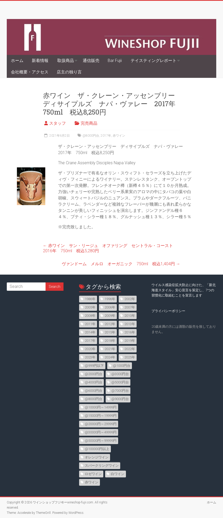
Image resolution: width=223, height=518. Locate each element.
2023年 (90, 357)
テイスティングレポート (153, 60)
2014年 (90, 332)
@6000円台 (93, 391)
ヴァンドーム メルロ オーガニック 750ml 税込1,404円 (121, 263)
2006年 (110, 307)
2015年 (110, 332)
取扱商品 (65, 60)
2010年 (129, 316)
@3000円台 (120, 374)
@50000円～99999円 (101, 441)
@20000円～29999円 (101, 424)
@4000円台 (93, 382)
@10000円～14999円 (101, 407)
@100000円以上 (97, 449)
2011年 (90, 324)
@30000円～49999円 (101, 432)
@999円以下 (94, 366)
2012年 (110, 324)
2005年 (90, 307)
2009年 (110, 316)
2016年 (129, 332)
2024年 (110, 357)
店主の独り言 (69, 72)
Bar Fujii (115, 60)
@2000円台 (93, 374)
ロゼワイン (93, 474)
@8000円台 (90, 135)
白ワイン (117, 474)
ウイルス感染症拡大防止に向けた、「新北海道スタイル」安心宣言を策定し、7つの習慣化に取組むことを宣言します (183, 290)
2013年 (129, 324)
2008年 (90, 316)
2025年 (129, 357)
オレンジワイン (97, 457)
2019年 (129, 341)
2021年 (110, 349)
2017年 (106, 135)
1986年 (90, 299)
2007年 (129, 307)
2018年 (110, 341)
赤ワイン (119, 135)
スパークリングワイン (102, 466)
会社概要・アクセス (29, 72)
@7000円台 (120, 391)
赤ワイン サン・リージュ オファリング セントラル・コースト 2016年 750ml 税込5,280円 (110, 248)
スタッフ (57, 123)
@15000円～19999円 (101, 416)
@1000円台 (121, 366)
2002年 (129, 299)
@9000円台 (120, 399)
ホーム (17, 60)
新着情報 (40, 60)
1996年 (110, 299)
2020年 (90, 349)
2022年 (129, 349)
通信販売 (91, 60)
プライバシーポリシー (168, 311)
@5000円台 (120, 382)
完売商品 (89, 123)
